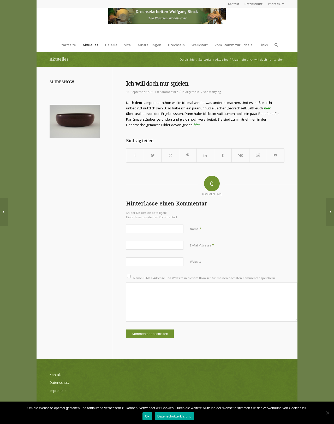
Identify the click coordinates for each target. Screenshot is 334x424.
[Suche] (274, 44)
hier (267, 108)
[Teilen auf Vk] (240, 155)
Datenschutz (253, 4)
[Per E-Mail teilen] (275, 155)
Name (195, 228)
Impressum (276, 4)
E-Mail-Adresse (202, 245)
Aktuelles (59, 59)
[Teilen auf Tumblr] (222, 155)
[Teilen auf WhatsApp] (170, 155)
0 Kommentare (167, 92)
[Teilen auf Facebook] (135, 155)
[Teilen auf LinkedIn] (205, 155)
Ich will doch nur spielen (157, 83)
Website (195, 261)
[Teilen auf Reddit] (258, 155)
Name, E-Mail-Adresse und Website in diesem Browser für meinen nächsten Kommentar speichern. (204, 278)
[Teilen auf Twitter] (152, 155)
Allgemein (192, 92)
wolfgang (215, 92)
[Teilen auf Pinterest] (187, 155)
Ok (147, 416)
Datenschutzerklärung (174, 416)
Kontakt (233, 4)
